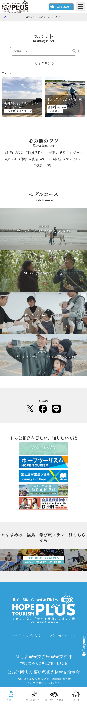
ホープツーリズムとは (26, 635)
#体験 (23, 159)
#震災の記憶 (56, 152)
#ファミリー (73, 159)
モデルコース (67, 635)
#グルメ (11, 159)
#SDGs (45, 159)
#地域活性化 (35, 152)
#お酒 (8, 152)
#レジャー (75, 152)
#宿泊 (49, 165)
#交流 (38, 165)
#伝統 (57, 159)
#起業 (19, 152)
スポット (49, 635)
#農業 (33, 159)
